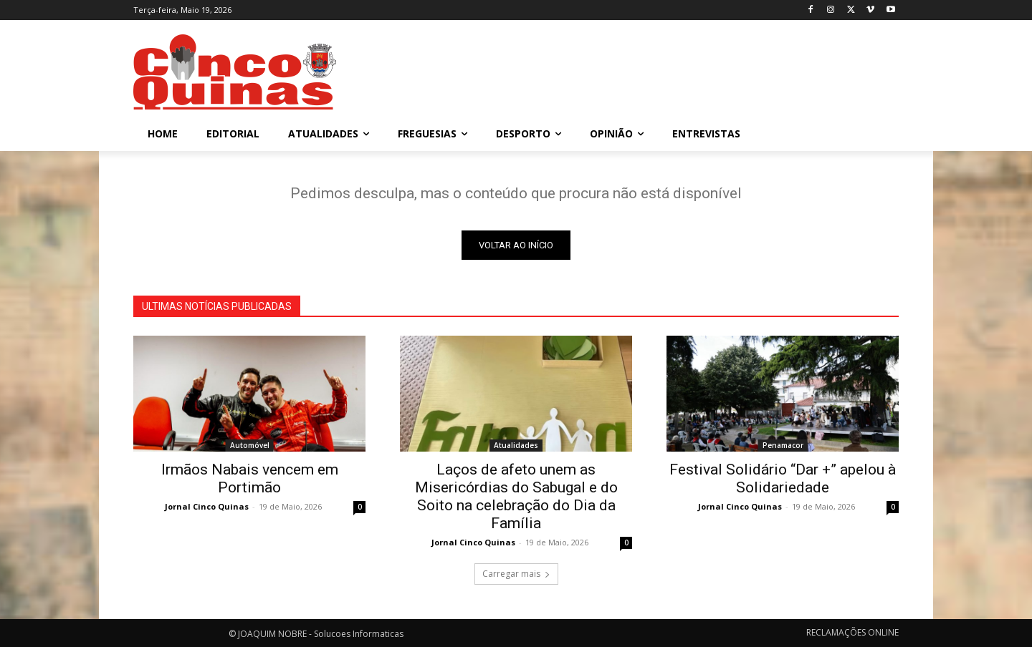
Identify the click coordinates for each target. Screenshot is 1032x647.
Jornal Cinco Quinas (207, 506)
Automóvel (249, 445)
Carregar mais (516, 574)
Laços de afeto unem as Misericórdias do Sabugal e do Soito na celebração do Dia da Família (516, 496)
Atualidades (516, 445)
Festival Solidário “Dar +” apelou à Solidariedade (782, 478)
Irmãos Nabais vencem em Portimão (249, 478)
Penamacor (783, 445)
